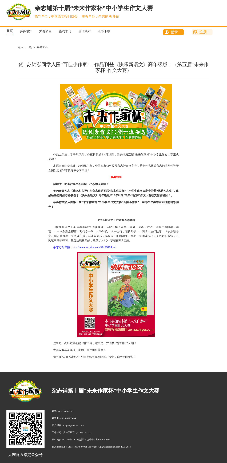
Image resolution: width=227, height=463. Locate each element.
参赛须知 (26, 31)
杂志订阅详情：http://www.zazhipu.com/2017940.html (84, 247)
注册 (203, 32)
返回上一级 (25, 47)
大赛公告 (45, 31)
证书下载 (104, 31)
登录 (174, 32)
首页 (9, 31)
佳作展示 (84, 31)
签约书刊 (65, 31)
